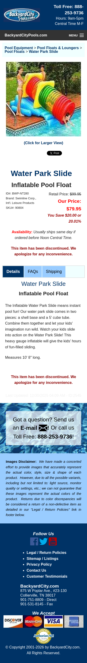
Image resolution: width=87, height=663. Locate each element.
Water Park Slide (43, 52)
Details (13, 271)
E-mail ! (34, 428)
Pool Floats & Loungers (58, 48)
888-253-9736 (55, 436)
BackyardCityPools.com (26, 35)
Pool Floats (15, 52)
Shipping (54, 271)
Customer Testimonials (47, 576)
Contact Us (36, 570)
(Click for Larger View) (43, 143)
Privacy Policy (39, 564)
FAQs (33, 271)
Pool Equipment (19, 48)
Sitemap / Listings (42, 559)
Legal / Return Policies (47, 553)
